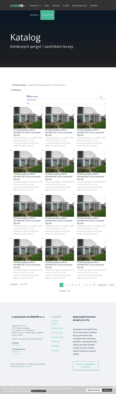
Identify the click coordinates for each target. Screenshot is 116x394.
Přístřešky (55, 341)
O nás (46, 6)
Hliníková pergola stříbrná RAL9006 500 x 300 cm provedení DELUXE (58, 265)
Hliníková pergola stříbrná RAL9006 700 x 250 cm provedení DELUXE (27, 176)
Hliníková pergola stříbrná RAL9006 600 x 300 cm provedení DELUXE (27, 220)
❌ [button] (114, 388)
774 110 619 (16, 354)
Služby (66, 6)
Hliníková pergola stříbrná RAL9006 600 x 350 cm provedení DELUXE (90, 176)
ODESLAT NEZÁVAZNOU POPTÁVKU (85, 368)
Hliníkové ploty (57, 333)
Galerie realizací (79, 6)
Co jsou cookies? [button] (9, 391)
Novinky (94, 6)
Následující (102, 285)
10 (94, 285)
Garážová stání (57, 328)
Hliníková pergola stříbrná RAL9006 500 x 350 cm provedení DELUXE (27, 265)
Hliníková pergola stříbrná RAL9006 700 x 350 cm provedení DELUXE (58, 132)
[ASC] (101, 96)
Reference (34, 15)
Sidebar (17, 90)
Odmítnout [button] (107, 390)
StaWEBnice (28, 366)
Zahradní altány (57, 337)
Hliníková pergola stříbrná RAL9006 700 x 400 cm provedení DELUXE (27, 132)
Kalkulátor (47, 15)
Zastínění (55, 346)
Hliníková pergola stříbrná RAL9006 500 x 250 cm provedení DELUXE (90, 265)
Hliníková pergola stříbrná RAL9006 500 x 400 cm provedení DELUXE (90, 220)
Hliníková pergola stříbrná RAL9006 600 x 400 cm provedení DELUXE (58, 176)
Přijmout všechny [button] (94, 390)
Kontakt (56, 6)
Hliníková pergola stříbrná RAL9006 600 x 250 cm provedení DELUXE (58, 220)
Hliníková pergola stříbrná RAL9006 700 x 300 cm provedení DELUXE (90, 132)
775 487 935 (16, 351)
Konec (112, 285)
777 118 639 (16, 345)
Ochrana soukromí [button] (23, 391)
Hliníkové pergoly (55, 322)
